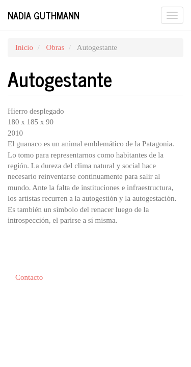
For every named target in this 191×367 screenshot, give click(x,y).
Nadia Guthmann (43, 15)
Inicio (24, 47)
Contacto (29, 277)
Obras (55, 47)
